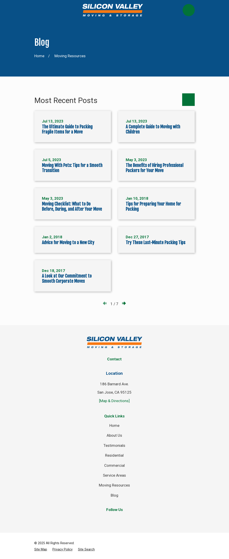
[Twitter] (108, 518)
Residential (114, 455)
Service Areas (114, 475)
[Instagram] (120, 518)
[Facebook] (95, 518)
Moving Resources (114, 485)
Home (114, 425)
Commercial (114, 465)
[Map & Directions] (114, 401)
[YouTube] (133, 518)
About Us (114, 435)
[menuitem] (40, 549)
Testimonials (114, 445)
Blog (114, 495)
